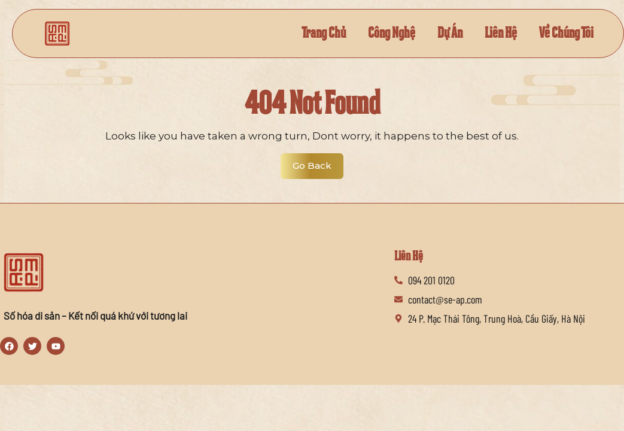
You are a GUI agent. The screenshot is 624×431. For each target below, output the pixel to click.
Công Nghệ (391, 33)
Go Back (318, 162)
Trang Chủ (324, 33)
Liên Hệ (501, 33)
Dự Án (449, 33)
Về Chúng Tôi (566, 33)
